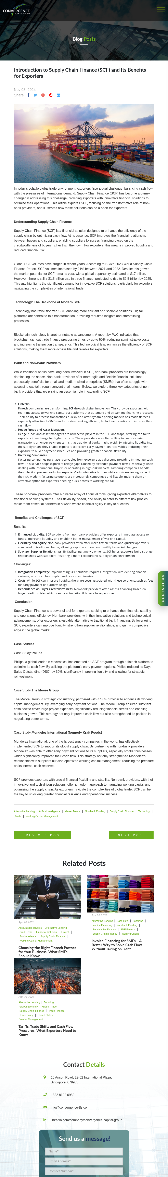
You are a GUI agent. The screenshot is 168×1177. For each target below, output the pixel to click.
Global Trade (49, 1006)
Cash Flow (122, 921)
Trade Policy (26, 1015)
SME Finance (127, 929)
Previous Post (43, 835)
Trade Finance (57, 1011)
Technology (144, 811)
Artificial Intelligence (49, 811)
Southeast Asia (28, 936)
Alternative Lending (24, 811)
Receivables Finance (104, 929)
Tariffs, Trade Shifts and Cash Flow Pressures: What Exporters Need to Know (47, 1030)
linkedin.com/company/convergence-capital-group (86, 1120)
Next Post (132, 835)
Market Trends (72, 811)
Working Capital (130, 933)
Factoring (138, 921)
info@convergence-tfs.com (70, 1107)
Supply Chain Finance (121, 811)
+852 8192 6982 (62, 1095)
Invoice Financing (102, 925)
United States (45, 1015)
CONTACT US (163, 588)
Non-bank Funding (95, 811)
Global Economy (29, 1006)
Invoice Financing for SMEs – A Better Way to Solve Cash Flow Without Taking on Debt (117, 945)
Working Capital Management (42, 816)
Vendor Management (31, 1019)
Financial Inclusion (46, 932)
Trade (18, 816)
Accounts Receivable (30, 927)
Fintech (65, 932)
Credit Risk (26, 932)
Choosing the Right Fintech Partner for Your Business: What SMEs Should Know (47, 952)
